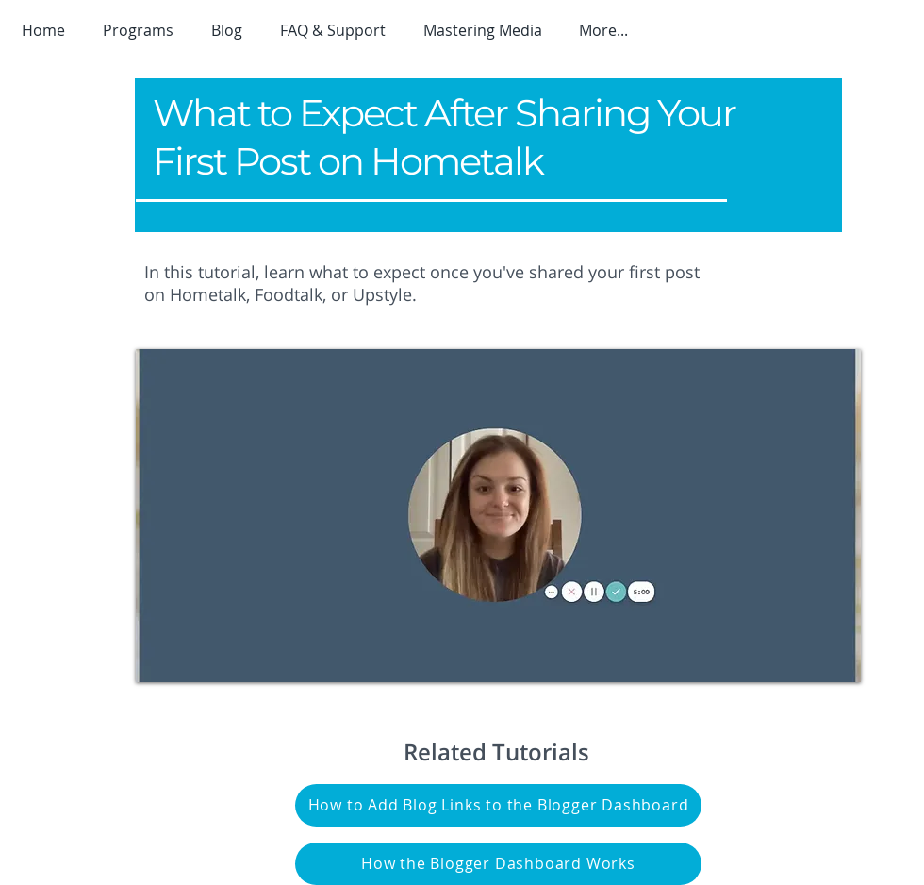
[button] (143, 30)
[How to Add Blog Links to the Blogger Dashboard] (498, 805)
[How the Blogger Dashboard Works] (498, 864)
